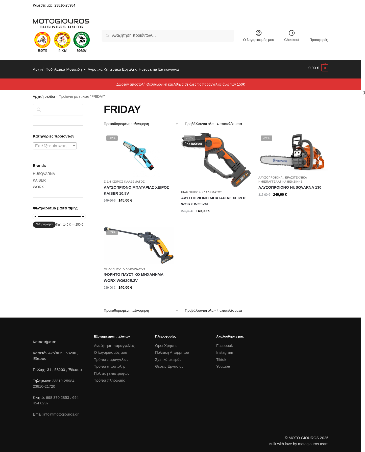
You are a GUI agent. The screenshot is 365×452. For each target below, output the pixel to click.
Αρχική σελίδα (44, 93)
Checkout (291, 35)
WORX (38, 184)
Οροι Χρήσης (166, 342)
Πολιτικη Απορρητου (172, 349)
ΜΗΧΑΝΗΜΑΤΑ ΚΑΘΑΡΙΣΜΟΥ (125, 265)
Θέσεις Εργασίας (169, 363)
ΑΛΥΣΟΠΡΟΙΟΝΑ (270, 174)
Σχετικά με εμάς (168, 356)
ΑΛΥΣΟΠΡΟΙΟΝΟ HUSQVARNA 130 (289, 184)
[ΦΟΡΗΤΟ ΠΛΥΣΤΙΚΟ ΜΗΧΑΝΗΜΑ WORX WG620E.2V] (139, 242)
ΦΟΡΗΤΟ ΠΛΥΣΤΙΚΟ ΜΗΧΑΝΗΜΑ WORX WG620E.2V (134, 274)
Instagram (224, 349)
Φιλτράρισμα (44, 221)
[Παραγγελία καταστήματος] (141, 121)
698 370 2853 (57, 394)
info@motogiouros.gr (61, 411)
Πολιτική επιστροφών (111, 370)
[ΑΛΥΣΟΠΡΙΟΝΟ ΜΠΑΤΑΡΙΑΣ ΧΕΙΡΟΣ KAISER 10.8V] (139, 151)
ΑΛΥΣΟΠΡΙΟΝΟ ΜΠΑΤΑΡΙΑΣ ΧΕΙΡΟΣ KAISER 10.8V (136, 187)
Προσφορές (318, 40)
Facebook (224, 342)
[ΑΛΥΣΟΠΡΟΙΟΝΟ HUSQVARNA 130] (293, 150)
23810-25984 (63, 378)
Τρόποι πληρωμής (109, 377)
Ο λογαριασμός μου (258, 35)
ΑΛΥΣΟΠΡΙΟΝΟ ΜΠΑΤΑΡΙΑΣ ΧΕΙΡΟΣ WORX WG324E (213, 198)
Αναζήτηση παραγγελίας (114, 342)
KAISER (39, 177)
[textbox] (55, 143)
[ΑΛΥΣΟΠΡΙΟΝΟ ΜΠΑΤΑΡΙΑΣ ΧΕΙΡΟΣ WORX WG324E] (216, 157)
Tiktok (221, 356)
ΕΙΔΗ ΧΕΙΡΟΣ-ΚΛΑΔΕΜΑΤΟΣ (124, 178)
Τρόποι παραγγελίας (111, 356)
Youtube (223, 363)
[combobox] (55, 142)
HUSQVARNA (44, 171)
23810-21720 (44, 383)
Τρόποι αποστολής (110, 363)
